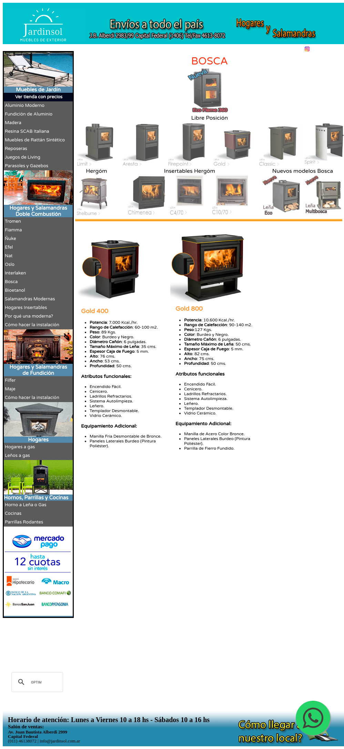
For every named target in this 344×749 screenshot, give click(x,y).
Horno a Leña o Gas (26, 505)
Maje (10, 389)
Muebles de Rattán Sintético (35, 140)
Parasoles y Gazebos (26, 166)
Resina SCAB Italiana (27, 131)
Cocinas (13, 513)
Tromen (13, 221)
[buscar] (36, 682)
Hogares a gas (20, 447)
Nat (9, 256)
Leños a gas (17, 455)
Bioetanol (15, 290)
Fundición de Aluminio (28, 114)
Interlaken (15, 273)
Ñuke (10, 238)
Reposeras (16, 148)
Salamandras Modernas (30, 299)
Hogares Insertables (26, 307)
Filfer (10, 380)
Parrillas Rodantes (24, 522)
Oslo (9, 264)
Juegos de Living (22, 157)
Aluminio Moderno (24, 105)
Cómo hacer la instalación (32, 325)
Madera (13, 123)
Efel (9, 247)
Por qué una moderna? (29, 316)
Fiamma (13, 230)
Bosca (11, 281)
